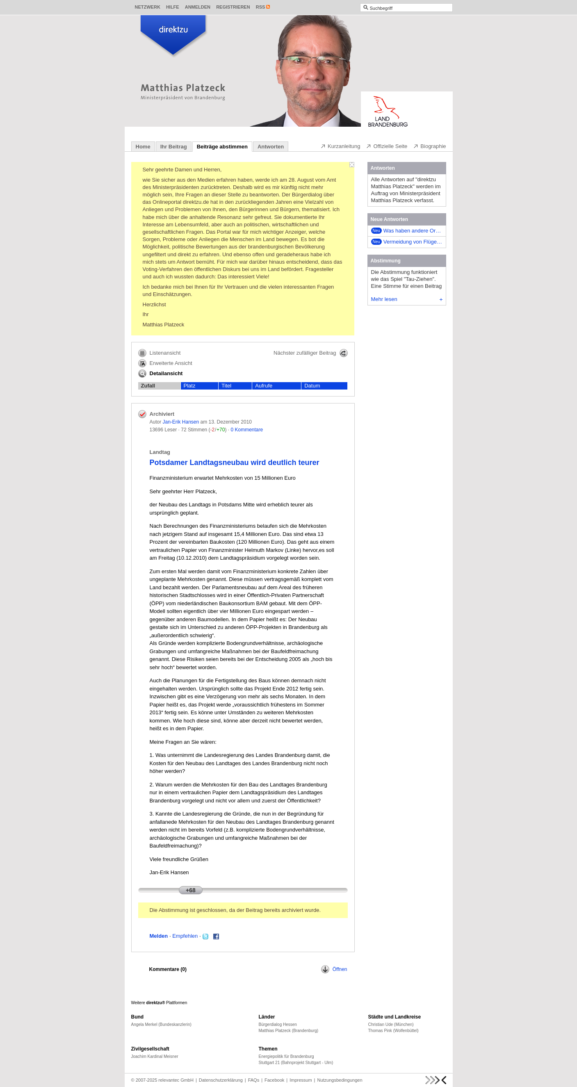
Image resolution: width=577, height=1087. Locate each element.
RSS (260, 7)
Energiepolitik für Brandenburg (286, 1056)
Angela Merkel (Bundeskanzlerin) (161, 1024)
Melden (159, 936)
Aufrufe (263, 386)
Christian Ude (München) (391, 1024)
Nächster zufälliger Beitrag (310, 353)
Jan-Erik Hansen (181, 422)
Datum (312, 386)
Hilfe (172, 7)
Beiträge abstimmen (222, 147)
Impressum (301, 1080)
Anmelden (197, 7)
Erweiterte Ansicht (165, 363)
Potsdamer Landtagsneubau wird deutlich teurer (234, 462)
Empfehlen (185, 936)
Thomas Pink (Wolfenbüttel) (393, 1030)
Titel (226, 386)
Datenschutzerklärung (221, 1080)
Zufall (148, 386)
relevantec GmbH (176, 1080)
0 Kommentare (246, 430)
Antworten (271, 147)
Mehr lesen (406, 299)
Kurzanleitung (340, 146)
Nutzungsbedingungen (339, 1080)
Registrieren (233, 7)
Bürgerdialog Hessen (278, 1024)
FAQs (254, 1080)
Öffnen (334, 969)
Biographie (429, 146)
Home (143, 147)
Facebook (274, 1080)
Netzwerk (147, 7)
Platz (190, 386)
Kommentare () (168, 969)
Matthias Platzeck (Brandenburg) (289, 1030)
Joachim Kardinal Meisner (154, 1056)
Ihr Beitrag (173, 147)
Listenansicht (159, 353)
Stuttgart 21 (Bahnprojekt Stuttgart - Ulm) (296, 1062)
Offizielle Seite (386, 146)
